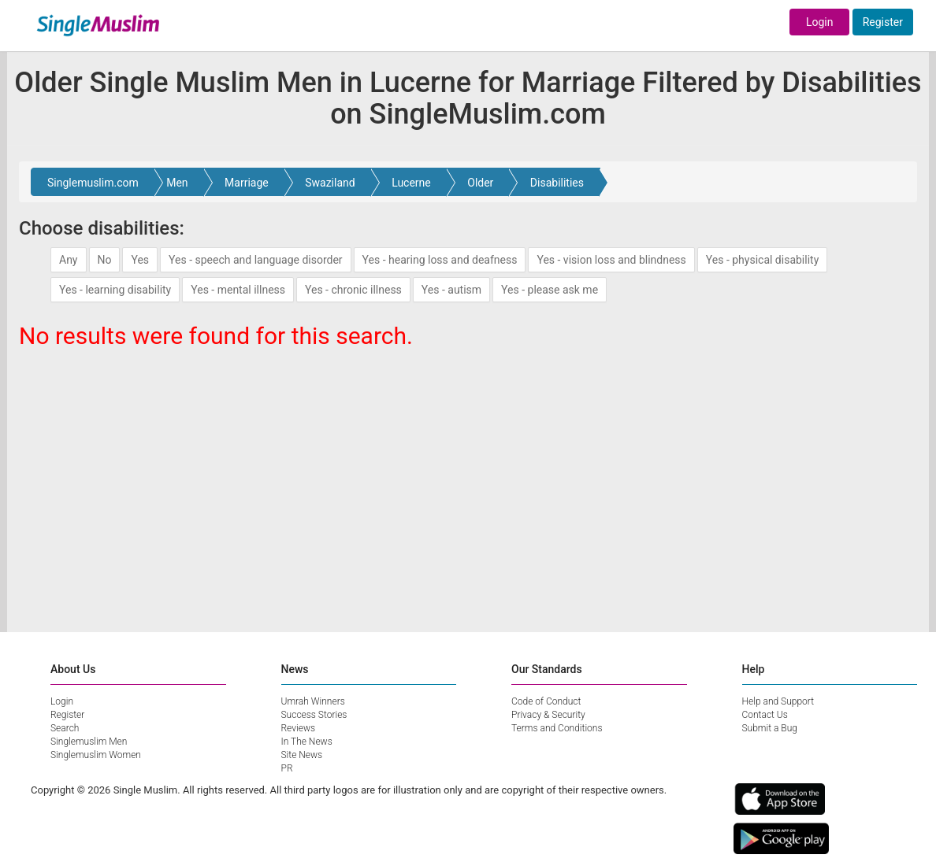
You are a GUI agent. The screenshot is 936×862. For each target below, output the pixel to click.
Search (64, 728)
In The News (306, 741)
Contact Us (765, 714)
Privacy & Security (548, 714)
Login (820, 22)
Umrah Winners (313, 701)
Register (883, 22)
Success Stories (314, 714)
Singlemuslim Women (95, 754)
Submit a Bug (769, 728)
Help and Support (778, 701)
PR (287, 768)
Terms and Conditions (557, 728)
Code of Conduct (546, 701)
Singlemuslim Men (88, 741)
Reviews (298, 728)
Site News (302, 754)
